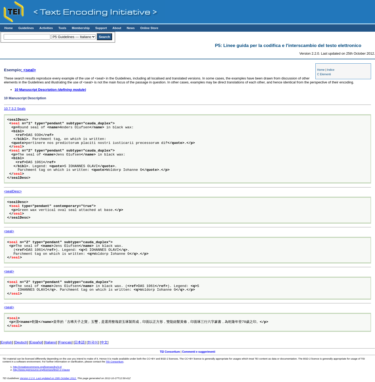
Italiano (50, 342)
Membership (81, 28)
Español (36, 342)
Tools (62, 28)
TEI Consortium (170, 351)
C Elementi (324, 74)
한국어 (93, 342)
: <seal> (28, 70)
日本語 (79, 342)
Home (8, 28)
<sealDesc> (13, 191)
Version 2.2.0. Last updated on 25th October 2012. (48, 378)
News (131, 28)
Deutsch (21, 342)
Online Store (149, 28)
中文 (104, 342)
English (6, 342)
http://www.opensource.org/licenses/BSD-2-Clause (41, 369)
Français (65, 342)
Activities (46, 28)
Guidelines (26, 28)
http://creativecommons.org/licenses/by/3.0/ (37, 366)
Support (101, 28)
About (116, 28)
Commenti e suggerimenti (198, 351)
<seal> (9, 231)
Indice (330, 69)
